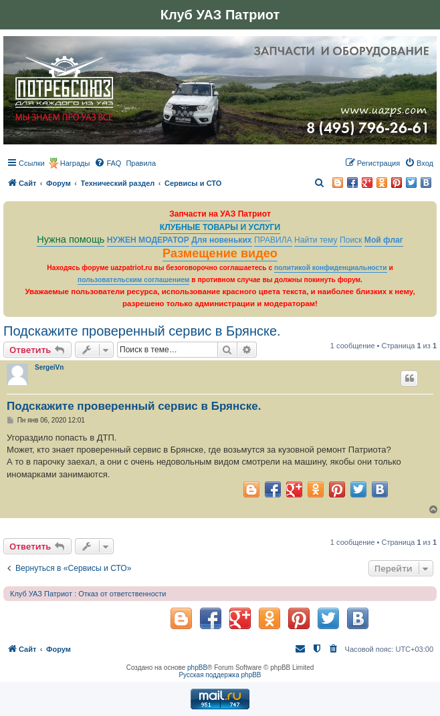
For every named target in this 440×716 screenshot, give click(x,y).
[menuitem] (107, 163)
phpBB (197, 667)
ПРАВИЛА (273, 240)
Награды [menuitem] (75, 163)
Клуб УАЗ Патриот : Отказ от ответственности (88, 594)
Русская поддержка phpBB (220, 675)
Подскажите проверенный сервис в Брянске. (142, 331)
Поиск (351, 240)
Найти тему (316, 240)
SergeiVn (49, 367)
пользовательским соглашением (133, 279)
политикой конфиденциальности (330, 267)
